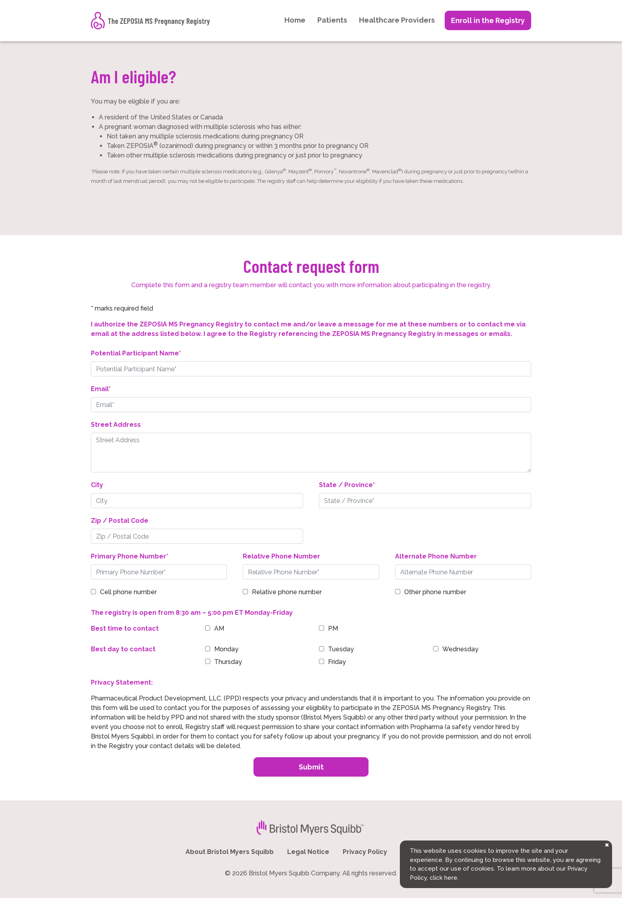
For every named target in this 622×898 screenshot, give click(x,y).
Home (294, 20)
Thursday (228, 662)
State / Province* (347, 485)
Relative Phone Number (281, 556)
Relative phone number (287, 592)
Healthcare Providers (397, 20)
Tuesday (341, 649)
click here (443, 877)
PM (333, 628)
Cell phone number (128, 592)
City (97, 485)
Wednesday (460, 649)
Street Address (116, 424)
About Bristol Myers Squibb (230, 852)
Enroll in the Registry (488, 20)
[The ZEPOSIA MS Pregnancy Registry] (150, 20)
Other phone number (435, 592)
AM (219, 628)
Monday (226, 649)
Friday (337, 662)
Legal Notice (308, 852)
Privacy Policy (365, 852)
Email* (101, 389)
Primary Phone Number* (129, 556)
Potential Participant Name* (136, 353)
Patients (332, 20)
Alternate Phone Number (436, 556)
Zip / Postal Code (119, 520)
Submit (311, 767)
